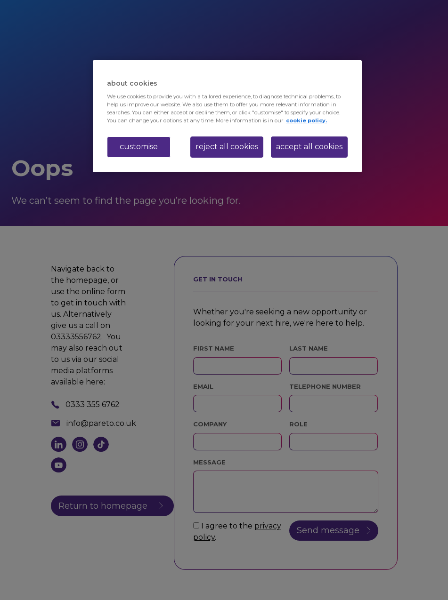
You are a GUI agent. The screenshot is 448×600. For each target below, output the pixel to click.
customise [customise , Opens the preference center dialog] (139, 146)
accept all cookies (309, 146)
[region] (227, 116)
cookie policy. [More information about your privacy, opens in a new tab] (306, 120)
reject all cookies (226, 146)
